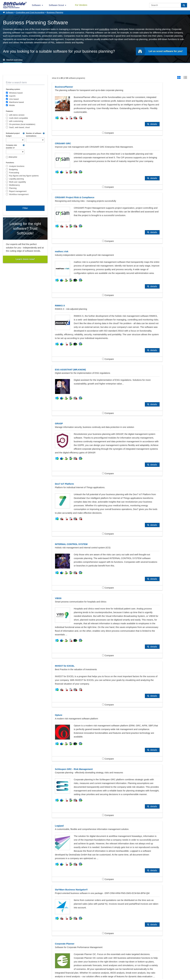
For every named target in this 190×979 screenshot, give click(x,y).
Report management (18, 191)
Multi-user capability (17, 182)
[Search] (184, 5)
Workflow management (19, 194)
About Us (6, 961)
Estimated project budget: (13, 134)
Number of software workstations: (33, 134)
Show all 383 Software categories (95, 933)
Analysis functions (16, 166)
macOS (12, 96)
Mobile (12, 105)
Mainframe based (16, 102)
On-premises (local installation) (22, 124)
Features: (9, 111)
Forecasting (14, 172)
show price (13, 157)
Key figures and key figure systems (24, 176)
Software (36, 5)
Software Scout (56, 5)
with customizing (16, 121)
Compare (85, 147)
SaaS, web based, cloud (19, 127)
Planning (13, 188)
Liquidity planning (16, 179)
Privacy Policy (110, 976)
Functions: (10, 162)
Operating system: (13, 89)
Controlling (12, 920)
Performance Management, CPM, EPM (86, 920)
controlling (104, 29)
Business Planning (55, 12)
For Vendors (81, 5)
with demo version (16, 115)
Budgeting (13, 169)
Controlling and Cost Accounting (30, 12)
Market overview (14, 60)
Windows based (16, 93)
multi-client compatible (18, 118)
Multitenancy (14, 185)
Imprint (5, 964)
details (109, 139)
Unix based (14, 99)
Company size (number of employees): (11, 146)
